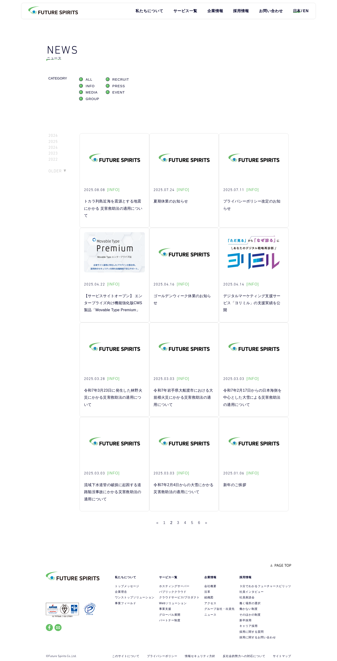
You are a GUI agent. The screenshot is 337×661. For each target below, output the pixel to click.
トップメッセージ (127, 586)
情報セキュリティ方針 (200, 656)
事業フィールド (125, 603)
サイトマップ (282, 656)
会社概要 (210, 586)
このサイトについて (125, 656)
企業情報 (215, 11)
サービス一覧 (185, 11)
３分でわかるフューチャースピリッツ (265, 586)
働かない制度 (248, 608)
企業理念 (121, 591)
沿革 (207, 591)
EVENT (118, 92)
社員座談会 (247, 597)
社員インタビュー (251, 591)
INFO (90, 86)
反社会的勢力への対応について (244, 656)
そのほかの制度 (250, 614)
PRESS (118, 86)
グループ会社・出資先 (219, 608)
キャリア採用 (248, 626)
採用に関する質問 (251, 631)
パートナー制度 (169, 620)
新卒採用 (245, 620)
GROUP (92, 99)
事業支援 (165, 608)
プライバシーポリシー (162, 656)
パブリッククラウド (173, 591)
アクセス (210, 603)
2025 (53, 141)
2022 (53, 159)
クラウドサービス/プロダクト (179, 597)
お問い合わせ (271, 11)
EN (306, 11)
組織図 (208, 597)
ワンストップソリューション (134, 597)
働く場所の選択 (250, 603)
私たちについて (149, 11)
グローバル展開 (169, 614)
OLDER (55, 171)
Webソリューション (173, 603)
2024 (53, 147)
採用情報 (241, 11)
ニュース (210, 614)
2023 (53, 153)
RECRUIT (120, 79)
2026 (53, 135)
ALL (89, 79)
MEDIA (92, 92)
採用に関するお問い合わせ (257, 637)
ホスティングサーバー (174, 586)
